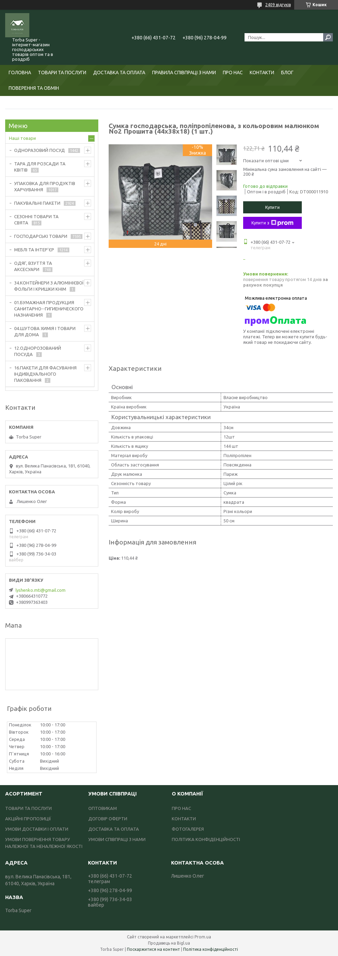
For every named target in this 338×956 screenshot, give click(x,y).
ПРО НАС (233, 72)
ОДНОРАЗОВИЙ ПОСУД (39, 150)
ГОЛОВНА (20, 72)
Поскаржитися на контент (153, 949)
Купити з (272, 223)
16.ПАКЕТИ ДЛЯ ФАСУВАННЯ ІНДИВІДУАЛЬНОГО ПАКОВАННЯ (45, 374)
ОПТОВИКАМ (102, 808)
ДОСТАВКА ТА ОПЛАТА (119, 72)
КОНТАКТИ (262, 72)
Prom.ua (203, 937)
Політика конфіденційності (210, 949)
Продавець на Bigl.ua (169, 943)
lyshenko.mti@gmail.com (41, 590)
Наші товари (22, 138)
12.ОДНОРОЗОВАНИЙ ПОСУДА (37, 351)
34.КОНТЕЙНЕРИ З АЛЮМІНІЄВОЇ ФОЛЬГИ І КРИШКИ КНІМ (49, 285)
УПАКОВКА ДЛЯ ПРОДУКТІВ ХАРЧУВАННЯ (44, 186)
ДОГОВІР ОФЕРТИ (107, 818)
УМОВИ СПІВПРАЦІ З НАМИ (117, 839)
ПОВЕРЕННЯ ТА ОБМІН (34, 88)
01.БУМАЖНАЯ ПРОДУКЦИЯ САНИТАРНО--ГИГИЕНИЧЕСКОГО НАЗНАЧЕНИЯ (48, 308)
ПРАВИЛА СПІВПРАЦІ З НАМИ (184, 72)
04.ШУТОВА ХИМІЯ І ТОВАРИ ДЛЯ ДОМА (45, 331)
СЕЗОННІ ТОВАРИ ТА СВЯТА (36, 219)
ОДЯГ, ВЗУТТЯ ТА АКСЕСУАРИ (33, 266)
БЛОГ (287, 72)
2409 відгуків (278, 4)
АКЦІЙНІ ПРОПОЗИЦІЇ (28, 818)
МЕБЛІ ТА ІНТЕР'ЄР (34, 249)
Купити (272, 207)
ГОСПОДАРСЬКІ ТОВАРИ (40, 236)
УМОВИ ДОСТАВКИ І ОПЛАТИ (36, 829)
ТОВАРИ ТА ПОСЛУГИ (62, 72)
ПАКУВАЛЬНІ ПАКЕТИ (37, 203)
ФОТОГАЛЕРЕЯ (188, 829)
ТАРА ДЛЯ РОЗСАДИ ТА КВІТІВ (40, 166)
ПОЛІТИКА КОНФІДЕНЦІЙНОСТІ (206, 839)
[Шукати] (328, 37)
